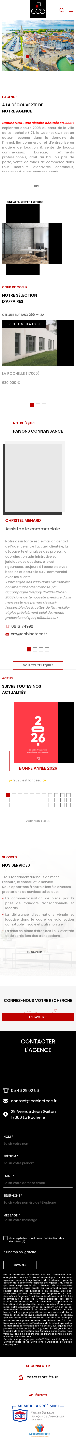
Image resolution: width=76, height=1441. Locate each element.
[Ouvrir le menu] (71, 10)
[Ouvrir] (61, 10)
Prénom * (10, 1156)
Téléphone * (12, 1195)
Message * (11, 1215)
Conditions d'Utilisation (44, 1341)
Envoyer (20, 1265)
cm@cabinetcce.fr (29, 640)
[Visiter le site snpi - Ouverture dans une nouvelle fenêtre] (38, 1413)
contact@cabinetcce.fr (34, 1101)
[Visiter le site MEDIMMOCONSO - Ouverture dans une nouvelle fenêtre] (39, 1430)
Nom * (8, 1136)
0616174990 (22, 632)
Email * (8, 1176)
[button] (27, 56)
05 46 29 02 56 (25, 1090)
